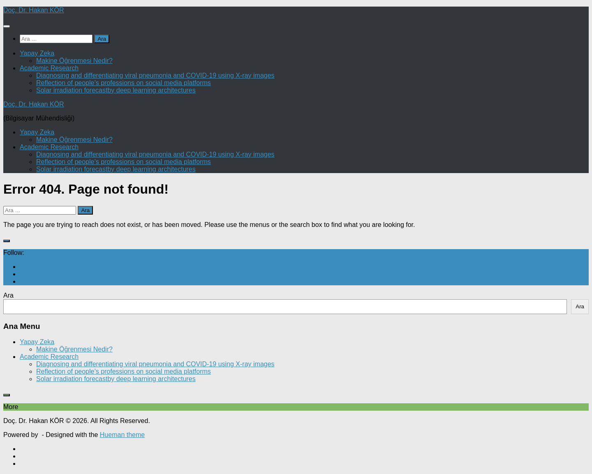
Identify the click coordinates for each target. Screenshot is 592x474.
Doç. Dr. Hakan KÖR (33, 10)
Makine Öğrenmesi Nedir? (74, 60)
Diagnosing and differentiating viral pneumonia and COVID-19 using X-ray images (155, 75)
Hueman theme (122, 434)
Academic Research (49, 68)
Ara (8, 295)
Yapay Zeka (37, 53)
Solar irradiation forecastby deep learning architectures (116, 90)
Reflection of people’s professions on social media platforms (123, 82)
